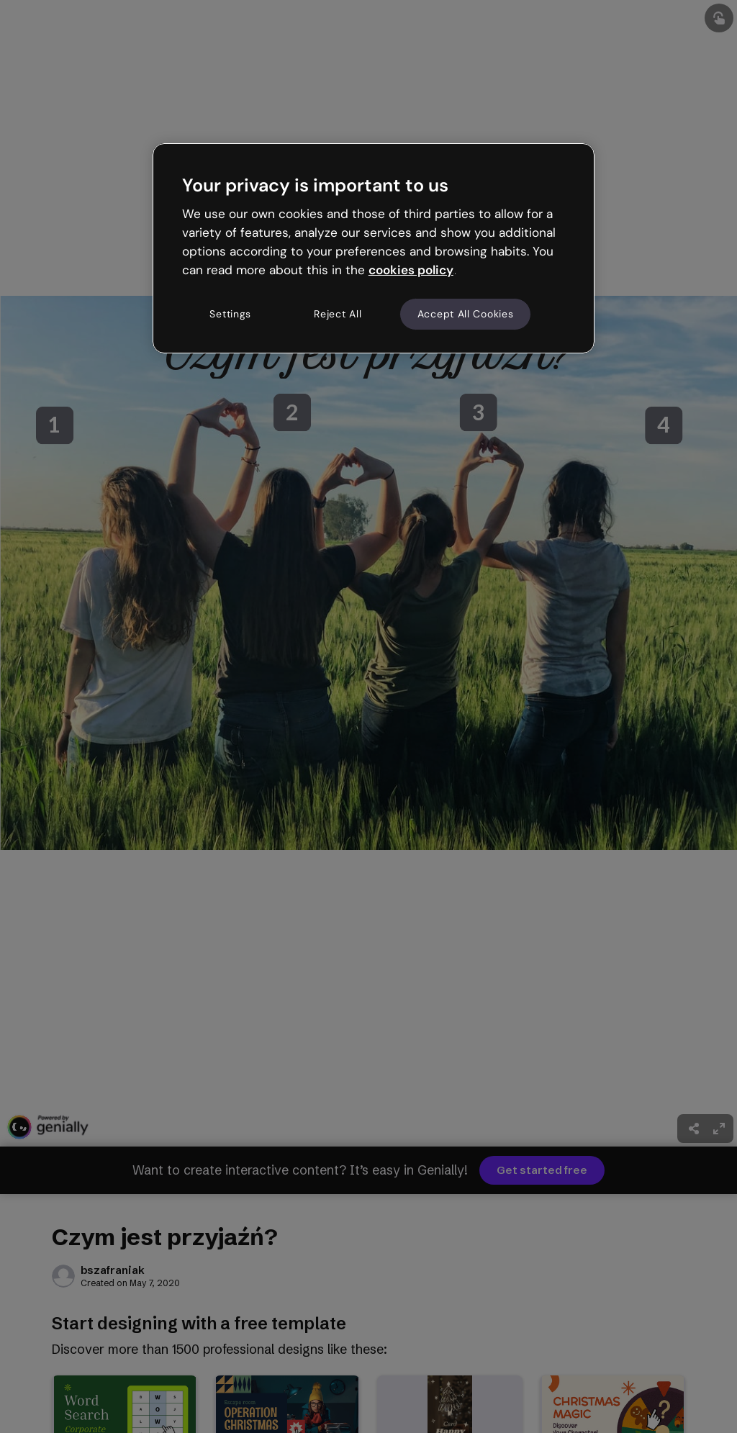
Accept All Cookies (465, 313)
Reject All (337, 313)
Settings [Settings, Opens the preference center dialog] (230, 313)
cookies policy (410, 270)
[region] (373, 248)
